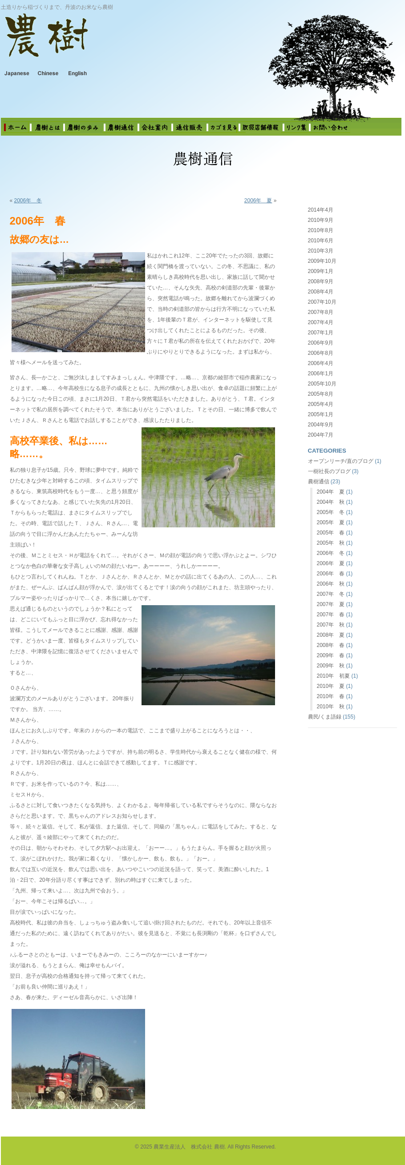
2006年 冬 (28, 200)
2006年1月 (320, 373)
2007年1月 (320, 332)
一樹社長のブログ (329, 471)
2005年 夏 (331, 522)
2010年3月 (320, 251)
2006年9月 (320, 343)
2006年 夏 (258, 200)
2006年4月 (320, 363)
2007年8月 (320, 312)
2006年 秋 (331, 584)
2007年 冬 (331, 594)
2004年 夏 (331, 492)
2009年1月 (320, 271)
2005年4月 (320, 404)
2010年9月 (320, 220)
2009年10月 (322, 261)
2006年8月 (320, 353)
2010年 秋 (331, 706)
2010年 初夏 (333, 676)
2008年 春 (331, 645)
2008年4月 (320, 292)
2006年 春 (331, 573)
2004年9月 (320, 425)
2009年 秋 (331, 666)
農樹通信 (318, 481)
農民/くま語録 (324, 717)
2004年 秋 (331, 502)
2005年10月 (322, 384)
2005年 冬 (331, 512)
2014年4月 (320, 210)
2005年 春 (331, 533)
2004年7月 (320, 435)
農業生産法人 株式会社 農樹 (117, 42)
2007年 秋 (331, 625)
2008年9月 (320, 281)
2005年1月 (320, 414)
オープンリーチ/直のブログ (340, 461)
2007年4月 (320, 322)
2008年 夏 (331, 635)
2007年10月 (322, 302)
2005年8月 (320, 394)
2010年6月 (320, 240)
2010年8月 (320, 230)
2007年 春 (331, 614)
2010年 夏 (331, 686)
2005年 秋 (331, 543)
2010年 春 (331, 696)
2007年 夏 (331, 604)
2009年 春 (331, 655)
